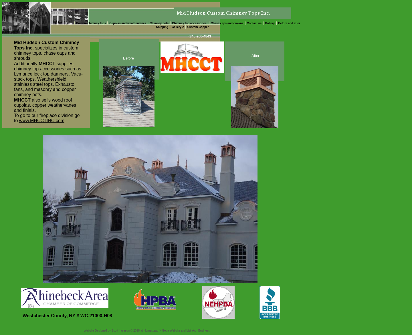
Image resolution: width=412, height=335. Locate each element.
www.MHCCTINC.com (41, 120)
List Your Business (198, 330)
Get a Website (171, 330)
